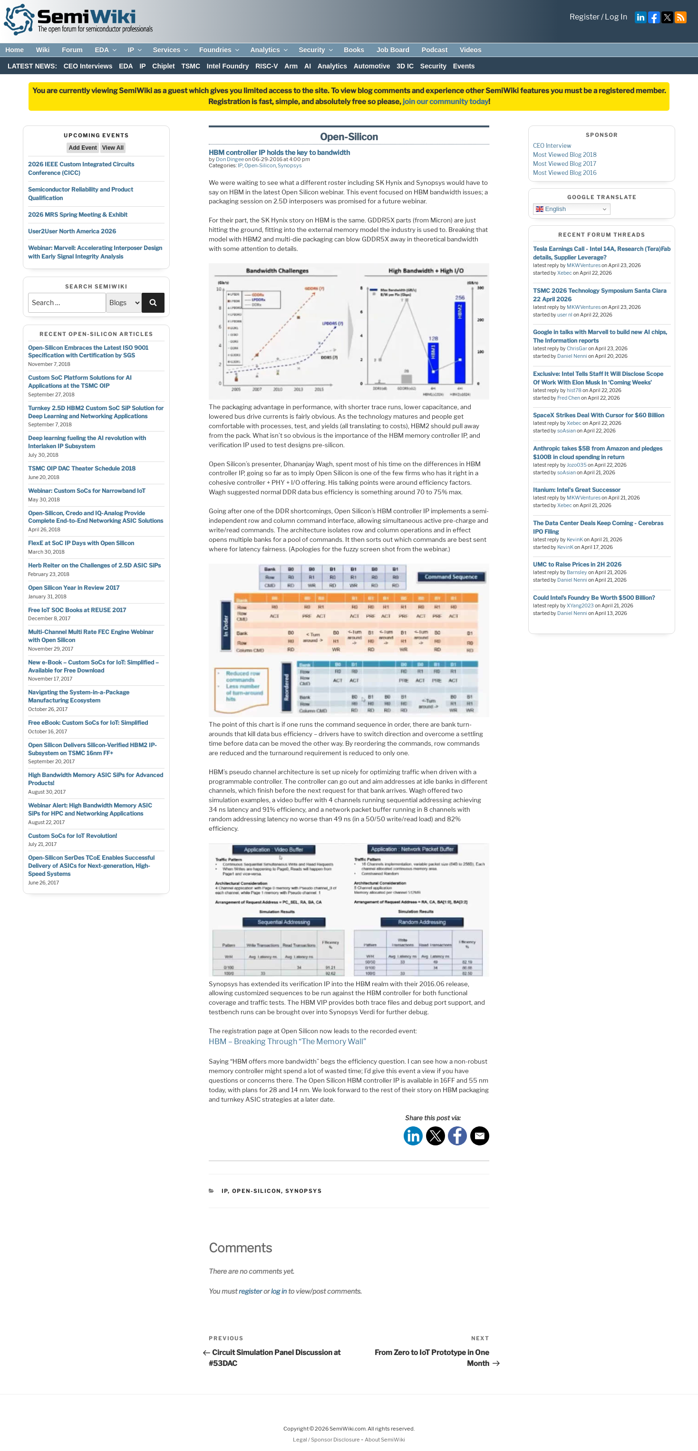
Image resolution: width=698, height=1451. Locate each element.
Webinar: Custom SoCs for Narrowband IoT (86, 490)
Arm (291, 66)
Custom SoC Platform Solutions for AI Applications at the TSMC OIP (80, 381)
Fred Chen (568, 398)
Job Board (393, 50)
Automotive (372, 66)
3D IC (405, 66)
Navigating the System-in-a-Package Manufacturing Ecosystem (78, 696)
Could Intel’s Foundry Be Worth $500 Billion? (594, 597)
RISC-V (266, 66)
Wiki (43, 50)
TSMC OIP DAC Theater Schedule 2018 (82, 468)
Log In (616, 16)
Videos (471, 50)
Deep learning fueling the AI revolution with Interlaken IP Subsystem (87, 442)
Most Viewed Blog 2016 (565, 172)
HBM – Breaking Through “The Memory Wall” (287, 1041)
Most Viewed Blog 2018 (565, 154)
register (250, 1291)
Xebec (564, 273)
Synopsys (290, 165)
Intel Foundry (228, 66)
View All (113, 147)
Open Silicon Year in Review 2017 (73, 587)
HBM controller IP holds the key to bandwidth (279, 152)
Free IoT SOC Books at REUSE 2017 (77, 610)
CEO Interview (552, 145)
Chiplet (163, 66)
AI (307, 66)
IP (135, 50)
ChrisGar (577, 349)
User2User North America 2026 (72, 231)
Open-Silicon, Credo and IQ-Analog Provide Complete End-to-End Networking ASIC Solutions (95, 517)
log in (279, 1291)
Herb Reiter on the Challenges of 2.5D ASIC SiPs (94, 565)
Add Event (82, 147)
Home (14, 50)
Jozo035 (577, 465)
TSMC (190, 66)
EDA (106, 50)
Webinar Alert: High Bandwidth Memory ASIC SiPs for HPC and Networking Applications (90, 809)
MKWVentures (584, 265)
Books (354, 50)
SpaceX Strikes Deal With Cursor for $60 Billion (598, 415)
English (551, 209)
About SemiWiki (385, 1439)
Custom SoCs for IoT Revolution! (72, 835)
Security (316, 50)
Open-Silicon (260, 165)
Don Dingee (230, 159)
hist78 (574, 390)
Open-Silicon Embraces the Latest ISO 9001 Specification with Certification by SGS (88, 351)
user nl (564, 315)
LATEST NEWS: (32, 66)
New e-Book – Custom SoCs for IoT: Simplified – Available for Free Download (93, 666)
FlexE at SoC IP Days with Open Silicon (81, 543)
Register (585, 16)
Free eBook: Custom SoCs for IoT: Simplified (88, 722)
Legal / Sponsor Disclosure (327, 1439)
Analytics (269, 50)
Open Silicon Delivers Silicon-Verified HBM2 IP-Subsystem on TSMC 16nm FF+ (92, 749)
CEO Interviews (88, 66)
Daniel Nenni (572, 356)
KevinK (575, 540)
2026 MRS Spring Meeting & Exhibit (77, 214)
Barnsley (577, 572)
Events (464, 66)
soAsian (566, 431)
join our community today (445, 101)
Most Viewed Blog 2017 (564, 163)
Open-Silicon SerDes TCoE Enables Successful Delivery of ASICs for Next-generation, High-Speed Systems (91, 865)
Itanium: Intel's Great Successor (576, 489)
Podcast (434, 50)
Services (171, 50)
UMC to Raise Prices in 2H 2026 (577, 564)
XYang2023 (580, 606)
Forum (72, 50)
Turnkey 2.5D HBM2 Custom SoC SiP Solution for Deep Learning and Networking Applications (96, 412)
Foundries (220, 50)
